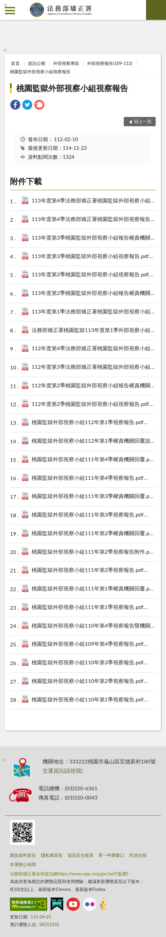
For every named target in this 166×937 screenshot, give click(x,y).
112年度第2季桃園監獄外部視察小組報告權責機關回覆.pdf (94, 386)
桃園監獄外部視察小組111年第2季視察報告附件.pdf (94, 552)
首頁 (15, 63)
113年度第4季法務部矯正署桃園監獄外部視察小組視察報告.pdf (94, 201)
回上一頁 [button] (142, 121)
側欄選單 (10, 10)
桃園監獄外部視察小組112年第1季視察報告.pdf (94, 422)
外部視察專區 (66, 63)
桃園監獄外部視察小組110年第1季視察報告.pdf (94, 700)
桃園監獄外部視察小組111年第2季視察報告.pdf (94, 570)
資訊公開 (36, 63)
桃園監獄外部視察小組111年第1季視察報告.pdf (94, 607)
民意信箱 (138, 855)
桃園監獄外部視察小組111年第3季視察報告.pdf (94, 515)
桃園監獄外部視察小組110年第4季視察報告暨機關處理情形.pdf (94, 626)
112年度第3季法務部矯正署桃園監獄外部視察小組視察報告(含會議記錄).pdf (94, 367)
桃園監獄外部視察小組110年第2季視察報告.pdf (94, 681)
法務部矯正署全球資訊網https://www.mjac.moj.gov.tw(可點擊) (69, 873)
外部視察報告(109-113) (109, 63)
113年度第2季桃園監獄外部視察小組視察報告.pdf (94, 275)
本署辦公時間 (23, 864)
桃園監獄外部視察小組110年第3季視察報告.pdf (94, 663)
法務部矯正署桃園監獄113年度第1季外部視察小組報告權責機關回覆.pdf (94, 330)
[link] (15, 105)
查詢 (156, 10)
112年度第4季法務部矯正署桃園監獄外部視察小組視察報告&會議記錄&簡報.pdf (94, 349)
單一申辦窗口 (111, 855)
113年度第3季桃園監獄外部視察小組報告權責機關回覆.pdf (94, 238)
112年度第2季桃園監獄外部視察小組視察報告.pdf (94, 404)
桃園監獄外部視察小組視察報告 (40, 71)
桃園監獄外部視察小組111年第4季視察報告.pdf (94, 478)
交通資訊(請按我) (63, 770)
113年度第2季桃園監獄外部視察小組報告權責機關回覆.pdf (94, 293)
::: (5, 5)
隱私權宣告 (52, 855)
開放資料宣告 (23, 855)
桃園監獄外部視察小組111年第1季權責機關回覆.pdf (94, 589)
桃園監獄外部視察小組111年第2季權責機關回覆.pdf (94, 533)
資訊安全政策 (80, 855)
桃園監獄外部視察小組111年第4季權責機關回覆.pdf (94, 460)
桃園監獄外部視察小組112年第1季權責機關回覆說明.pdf (94, 441)
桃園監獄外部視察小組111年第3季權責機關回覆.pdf (94, 496)
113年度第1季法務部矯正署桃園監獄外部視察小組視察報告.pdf (94, 312)
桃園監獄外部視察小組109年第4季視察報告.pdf (94, 644)
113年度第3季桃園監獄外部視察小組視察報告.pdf (94, 256)
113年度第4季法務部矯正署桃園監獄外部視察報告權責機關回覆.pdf (94, 219)
